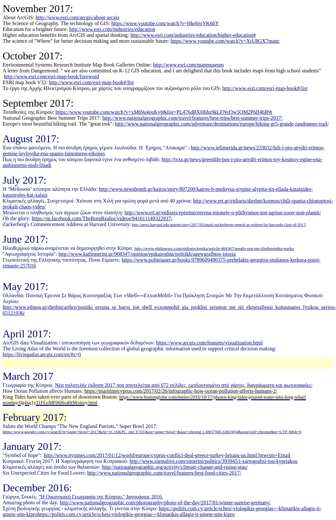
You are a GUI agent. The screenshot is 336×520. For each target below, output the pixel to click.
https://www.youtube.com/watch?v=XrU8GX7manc (225, 41)
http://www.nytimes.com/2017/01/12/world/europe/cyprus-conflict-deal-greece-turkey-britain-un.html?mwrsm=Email (167, 455)
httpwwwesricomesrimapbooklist (265, 88)
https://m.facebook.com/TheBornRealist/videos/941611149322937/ (102, 218)
